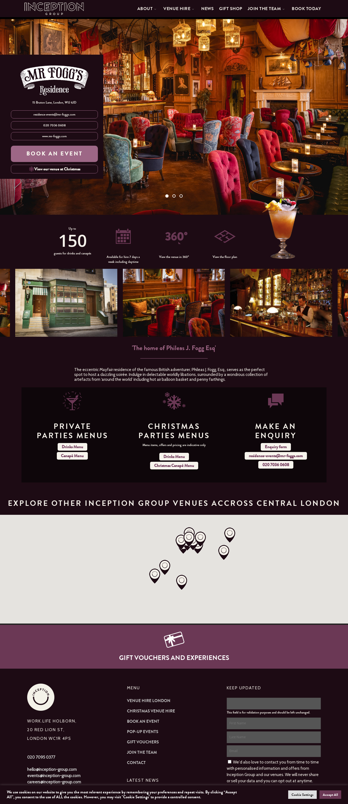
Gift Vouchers (143, 742)
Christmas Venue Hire (151, 711)
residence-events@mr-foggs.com (54, 114)
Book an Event (143, 721)
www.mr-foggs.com (54, 136)
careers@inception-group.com (54, 782)
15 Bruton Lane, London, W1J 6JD (54, 102)
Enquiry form (276, 447)
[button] (229, 536)
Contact (136, 763)
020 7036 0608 (54, 125)
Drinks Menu (72, 447)
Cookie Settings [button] (302, 794)
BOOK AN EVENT (54, 154)
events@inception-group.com (53, 775)
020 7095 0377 (41, 757)
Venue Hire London (148, 701)
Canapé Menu (72, 456)
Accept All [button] (330, 794)
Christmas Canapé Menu (174, 466)
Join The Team (142, 752)
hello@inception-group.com (52, 769)
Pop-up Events (142, 732)
